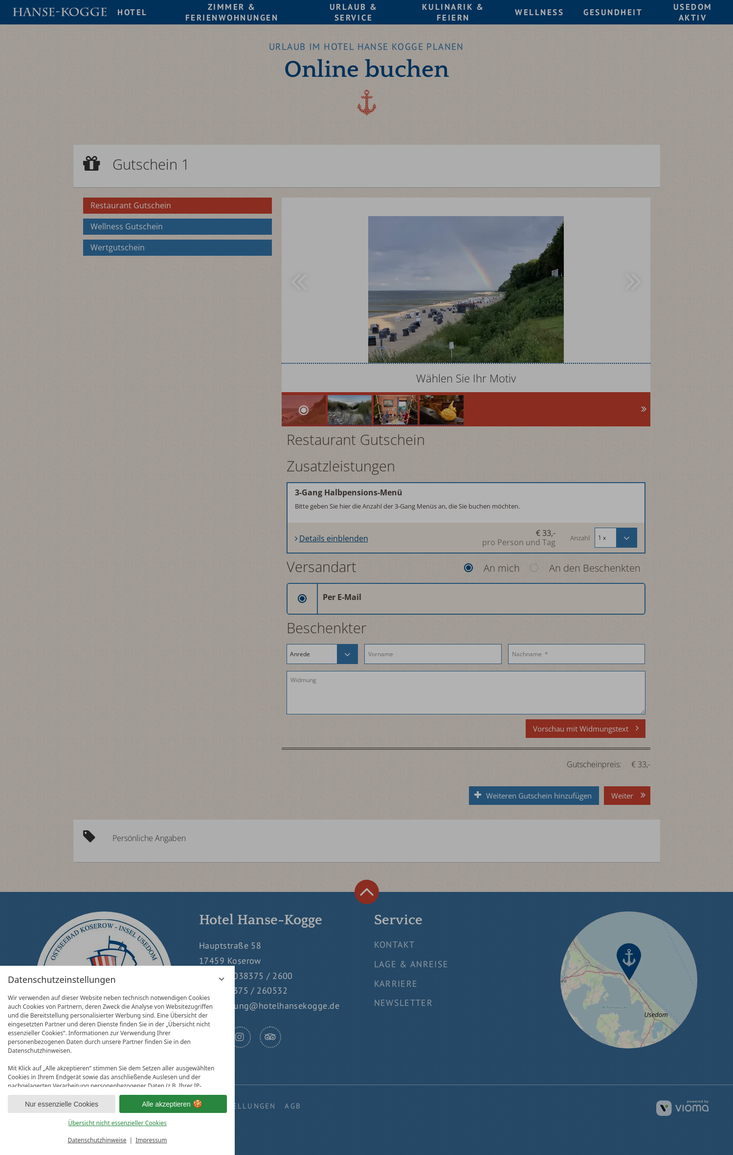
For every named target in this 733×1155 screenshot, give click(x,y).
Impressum (151, 1140)
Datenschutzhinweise (97, 1140)
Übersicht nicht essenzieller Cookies (117, 1123)
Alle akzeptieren (173, 1104)
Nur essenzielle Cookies (61, 1104)
